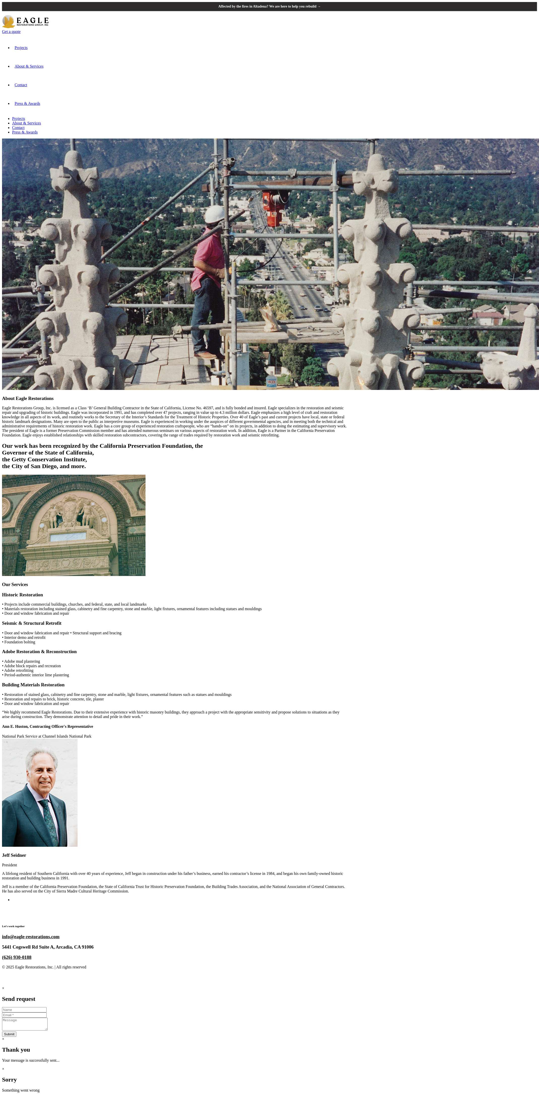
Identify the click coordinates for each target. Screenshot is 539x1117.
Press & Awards (27, 103)
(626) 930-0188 (16, 957)
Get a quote (11, 31)
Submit (9, 1037)
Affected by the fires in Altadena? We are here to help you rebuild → (269, 6)
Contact (21, 85)
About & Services (29, 66)
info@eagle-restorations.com (30, 937)
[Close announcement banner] (530, 6)
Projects (21, 48)
